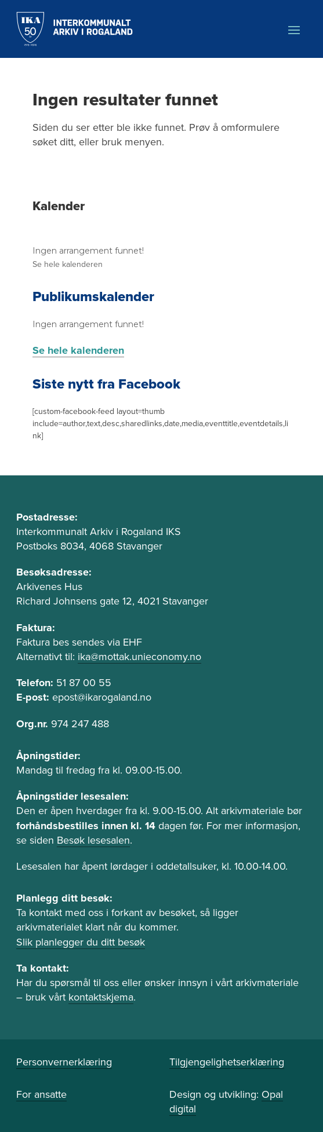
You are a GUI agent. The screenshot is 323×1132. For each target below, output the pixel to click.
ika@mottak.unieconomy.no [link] (139, 656)
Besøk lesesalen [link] (93, 840)
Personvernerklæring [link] (64, 1062)
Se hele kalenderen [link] (67, 264)
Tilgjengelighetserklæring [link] (226, 1062)
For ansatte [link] (41, 1094)
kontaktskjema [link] (100, 997)
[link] (74, 29)
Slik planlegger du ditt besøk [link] (80, 942)
